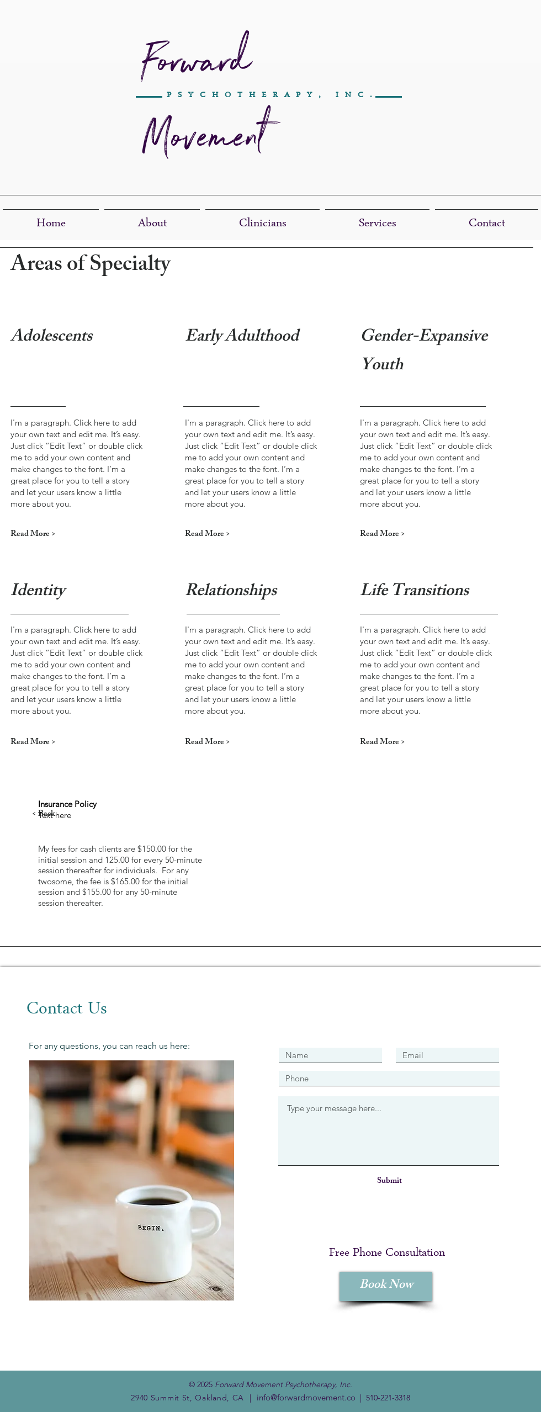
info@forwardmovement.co (306, 1397)
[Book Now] (386, 1286)
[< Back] (71, 814)
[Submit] (389, 1181)
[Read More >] (49, 534)
